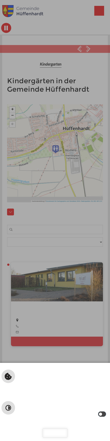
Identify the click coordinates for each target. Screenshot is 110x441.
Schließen (55, 433)
